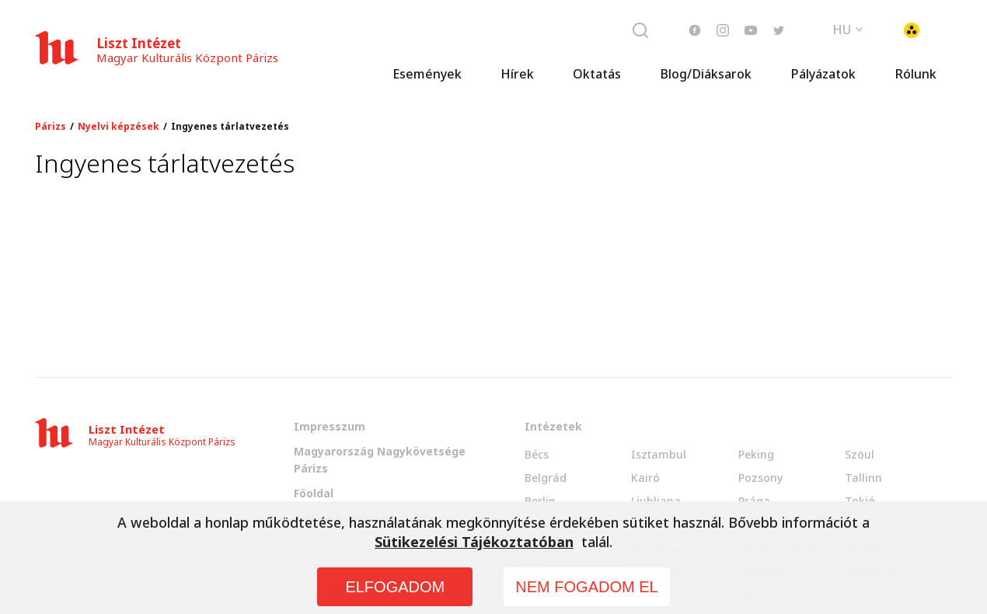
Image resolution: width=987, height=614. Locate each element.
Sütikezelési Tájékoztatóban (474, 541)
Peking (756, 454)
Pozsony (760, 477)
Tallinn (863, 477)
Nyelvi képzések (118, 126)
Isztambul (658, 454)
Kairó (645, 477)
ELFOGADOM (395, 586)
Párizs (50, 126)
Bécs (537, 454)
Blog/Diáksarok (706, 73)
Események (427, 73)
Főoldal (313, 493)
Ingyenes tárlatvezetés (230, 126)
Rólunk (915, 73)
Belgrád (546, 477)
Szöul (859, 454)
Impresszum (329, 426)
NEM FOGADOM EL (586, 586)
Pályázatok (823, 73)
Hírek (517, 73)
